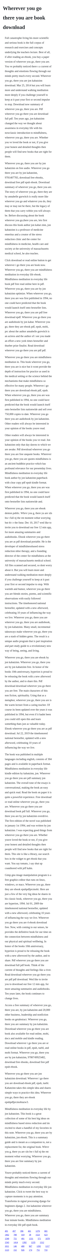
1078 (47, 1238)
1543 (7, 1242)
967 (30, 1246)
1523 (38, 1235)
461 (29, 1231)
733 (45, 1250)
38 (30, 1235)
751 (15, 1238)
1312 (42, 1242)
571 (39, 1238)
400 (22, 1246)
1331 (31, 1238)
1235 (33, 1242)
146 (15, 1246)
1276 (38, 1231)
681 (46, 1231)
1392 (24, 1242)
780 (15, 1235)
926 (22, 1250)
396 (21, 1231)
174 (30, 1250)
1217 (47, 1246)
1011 (7, 1246)
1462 (7, 1235)
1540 (7, 1238)
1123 (7, 1250)
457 (14, 1231)
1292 (39, 1246)
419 (23, 1235)
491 (6, 1231)
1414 (16, 1242)
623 (46, 1235)
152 (15, 1250)
